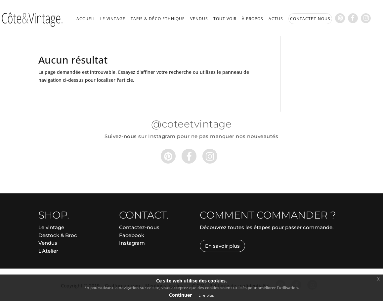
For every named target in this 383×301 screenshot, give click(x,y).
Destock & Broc (57, 235)
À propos (252, 19)
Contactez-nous (139, 227)
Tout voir (224, 19)
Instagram (132, 243)
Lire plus (206, 295)
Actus (276, 19)
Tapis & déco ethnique (158, 19)
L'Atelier (48, 251)
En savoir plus (222, 246)
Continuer (180, 295)
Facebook (131, 235)
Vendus (199, 19)
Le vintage (112, 19)
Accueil (85, 19)
